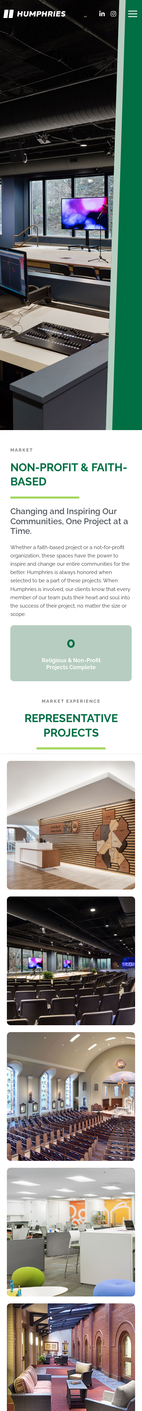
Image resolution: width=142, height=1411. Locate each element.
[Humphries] (34, 14)
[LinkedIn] (102, 14)
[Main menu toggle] (132, 13)
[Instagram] (113, 14)
